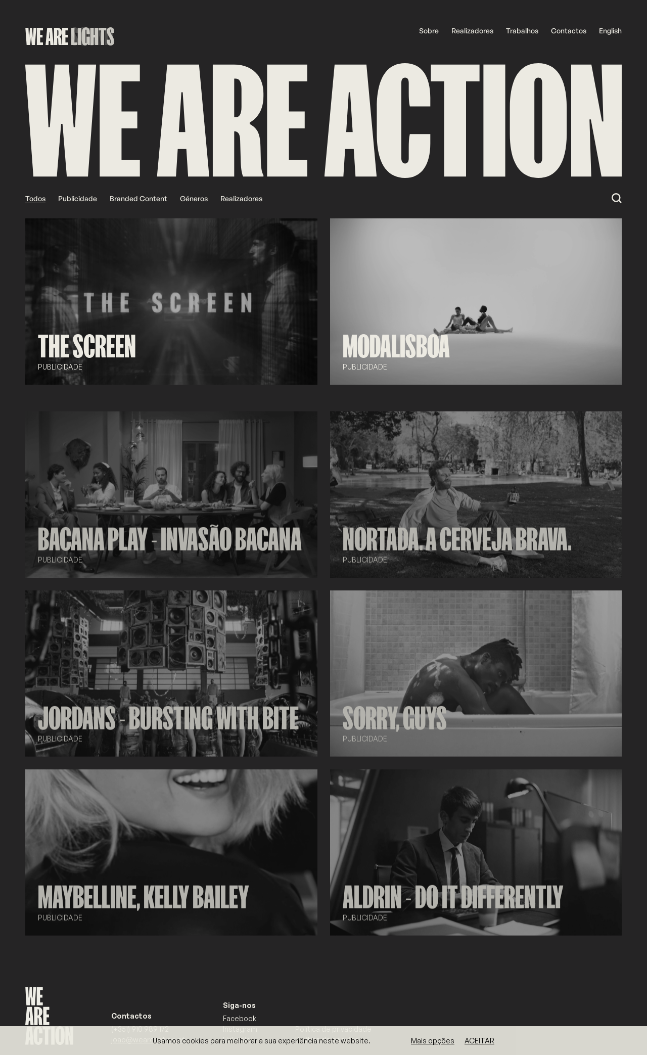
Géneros (194, 198)
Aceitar (479, 1040)
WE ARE (47, 36)
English (610, 30)
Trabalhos (522, 30)
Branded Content (138, 198)
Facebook (239, 1018)
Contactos (568, 30)
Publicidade (77, 198)
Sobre (429, 30)
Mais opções (432, 1040)
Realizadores (472, 30)
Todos (35, 198)
